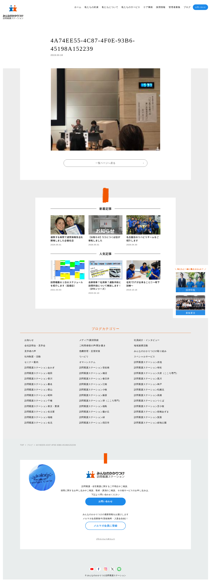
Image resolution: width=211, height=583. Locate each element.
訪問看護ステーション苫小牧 (149, 406)
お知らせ (29, 340)
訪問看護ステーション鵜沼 (93, 373)
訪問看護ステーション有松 (148, 367)
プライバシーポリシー (105, 539)
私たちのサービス (130, 7)
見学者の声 (30, 351)
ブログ (187, 7)
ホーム (77, 7)
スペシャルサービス (144, 356)
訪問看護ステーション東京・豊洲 (41, 406)
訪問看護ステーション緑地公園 (150, 422)
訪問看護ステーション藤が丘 (94, 411)
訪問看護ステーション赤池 (148, 362)
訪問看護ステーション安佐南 (94, 367)
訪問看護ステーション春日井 (94, 378)
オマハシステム (87, 362)
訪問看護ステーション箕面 (148, 417)
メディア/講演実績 (89, 340)
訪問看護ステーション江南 (93, 384)
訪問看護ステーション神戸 (148, 384)
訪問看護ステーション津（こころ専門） (100, 400)
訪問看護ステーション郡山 (38, 389)
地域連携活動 (141, 345)
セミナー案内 (31, 362)
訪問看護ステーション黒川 (148, 378)
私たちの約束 (91, 7)
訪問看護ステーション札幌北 (149, 389)
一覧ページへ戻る (105, 163)
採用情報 (160, 7)
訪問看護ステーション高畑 (148, 395)
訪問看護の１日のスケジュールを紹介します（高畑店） (67, 284)
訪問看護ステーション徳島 (93, 406)
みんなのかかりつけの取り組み (150, 351)
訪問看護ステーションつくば (149, 400)
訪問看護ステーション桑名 (38, 384)
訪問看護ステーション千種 (38, 400)
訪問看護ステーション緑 (92, 417)
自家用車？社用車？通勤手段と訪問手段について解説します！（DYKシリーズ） (105, 285)
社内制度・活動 (32, 356)
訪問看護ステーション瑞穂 (38, 417)
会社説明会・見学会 (34, 345)
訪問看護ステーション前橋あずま (151, 411)
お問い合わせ (200, 7)
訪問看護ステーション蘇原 (93, 395)
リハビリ (84, 356)
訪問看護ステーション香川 (38, 378)
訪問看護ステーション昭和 (38, 395)
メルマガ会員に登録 (105, 525)
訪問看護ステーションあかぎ (39, 367)
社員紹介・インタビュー (147, 340)
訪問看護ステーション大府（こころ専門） (156, 373)
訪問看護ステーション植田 (38, 373)
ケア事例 (148, 7)
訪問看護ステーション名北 (38, 422)
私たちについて (110, 7)
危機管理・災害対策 (89, 351)
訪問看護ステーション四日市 (94, 422)
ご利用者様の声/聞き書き (92, 345)
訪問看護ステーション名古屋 (39, 411)
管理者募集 (174, 7)
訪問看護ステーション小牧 (93, 389)
